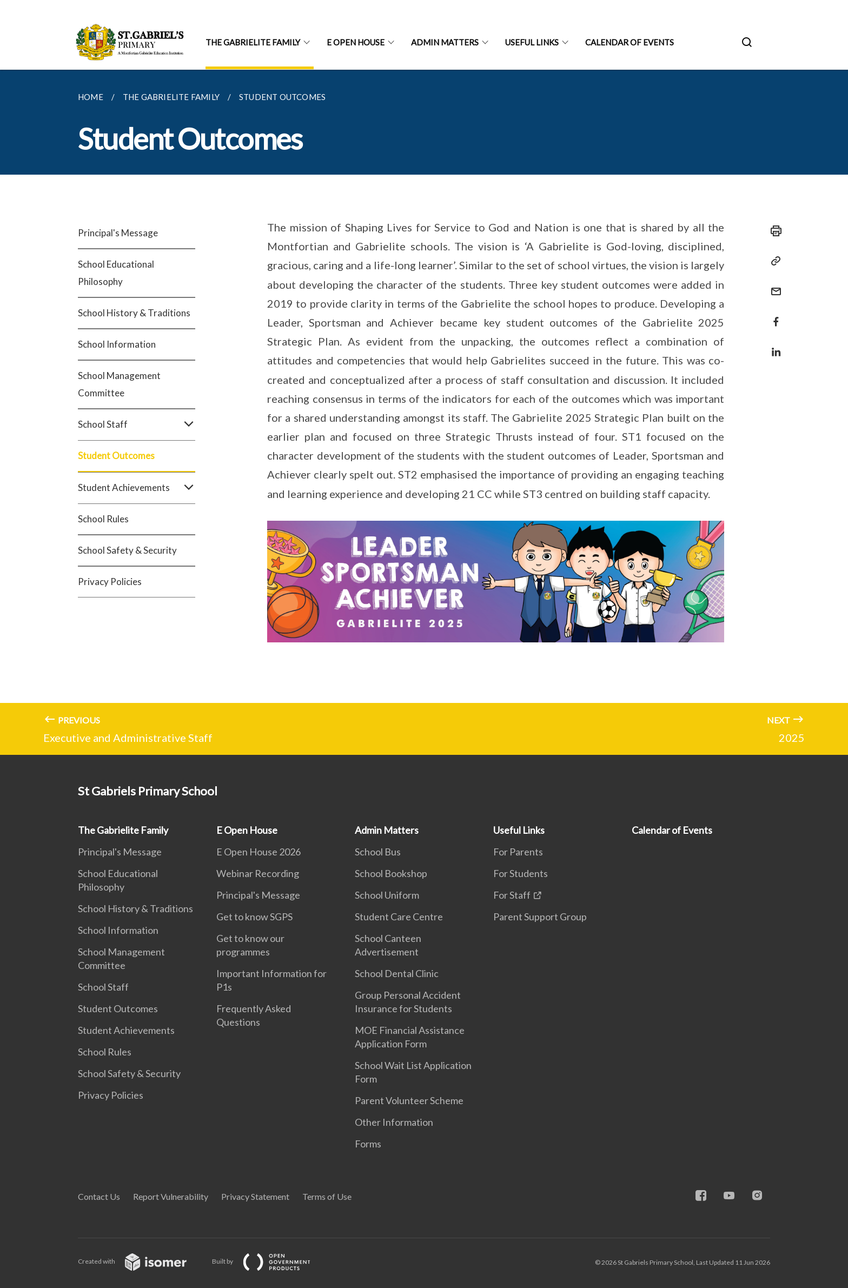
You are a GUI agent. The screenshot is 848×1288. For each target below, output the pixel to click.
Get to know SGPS (254, 916)
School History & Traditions (134, 312)
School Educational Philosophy (116, 272)
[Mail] (773, 285)
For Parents (518, 852)
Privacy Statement (255, 1196)
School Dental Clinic (397, 973)
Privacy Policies (110, 581)
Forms (368, 1144)
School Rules (103, 519)
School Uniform (387, 895)
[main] (424, 412)
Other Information (394, 1122)
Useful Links (532, 42)
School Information (117, 344)
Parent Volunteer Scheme (409, 1100)
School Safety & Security (127, 550)
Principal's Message (118, 232)
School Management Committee (119, 384)
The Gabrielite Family (253, 42)
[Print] (773, 231)
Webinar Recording (257, 873)
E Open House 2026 (258, 852)
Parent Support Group (540, 916)
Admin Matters (445, 42)
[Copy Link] (773, 261)
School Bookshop (391, 873)
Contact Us (99, 1196)
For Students (520, 873)
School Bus (378, 852)
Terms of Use (327, 1196)
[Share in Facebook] (773, 315)
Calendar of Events (629, 42)
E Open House (356, 42)
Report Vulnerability (170, 1196)
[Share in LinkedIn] (773, 345)
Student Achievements (136, 487)
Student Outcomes (116, 455)
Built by (270, 1261)
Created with (141, 1261)
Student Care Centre (399, 916)
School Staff (136, 424)
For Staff (512, 895)
